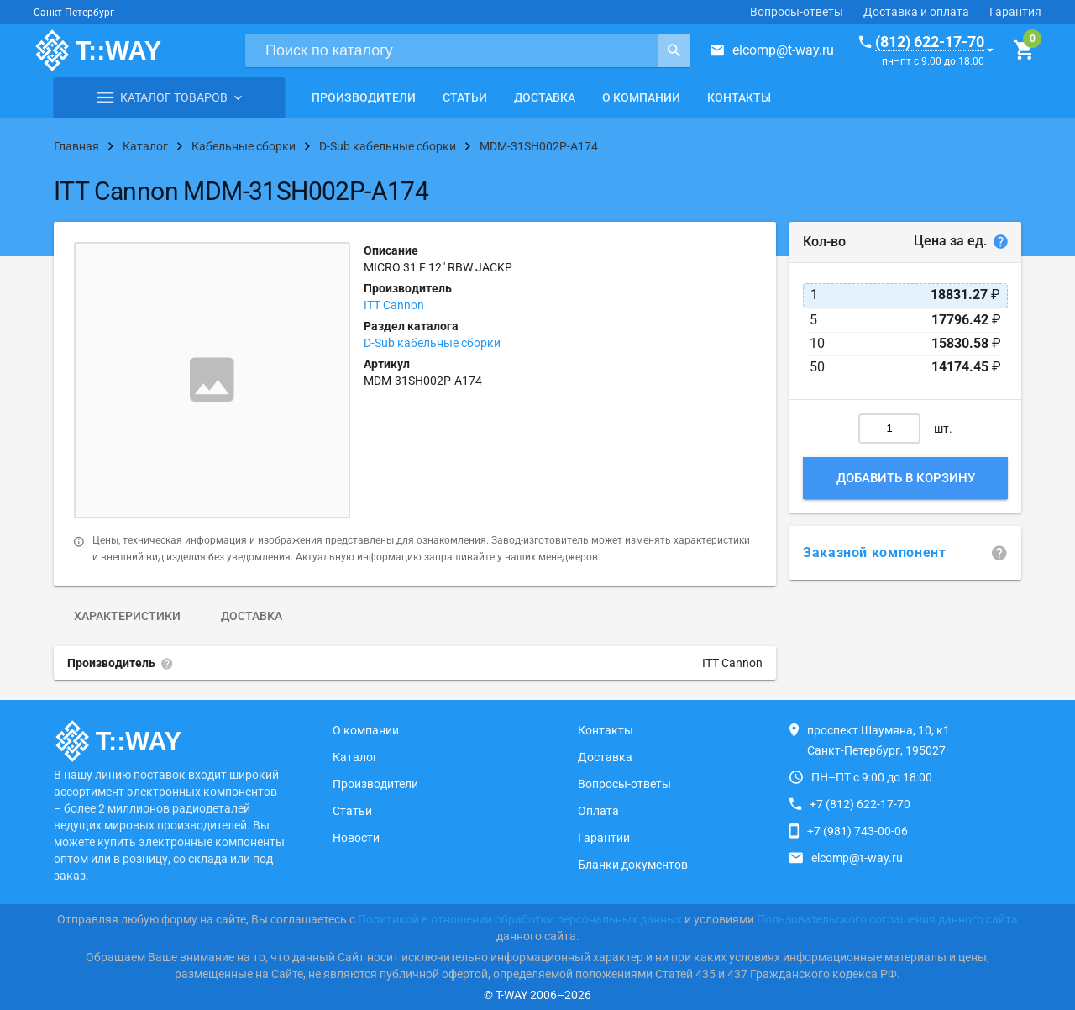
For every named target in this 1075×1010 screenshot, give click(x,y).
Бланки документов (633, 864)
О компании (641, 97)
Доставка (544, 97)
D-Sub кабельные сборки (432, 343)
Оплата (598, 811)
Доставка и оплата (916, 11)
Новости (356, 837)
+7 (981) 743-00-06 (857, 831)
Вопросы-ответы (796, 11)
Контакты (739, 97)
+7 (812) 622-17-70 (860, 804)
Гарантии (604, 837)
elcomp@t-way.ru (783, 50)
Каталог (355, 757)
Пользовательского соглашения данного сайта (887, 919)
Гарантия (1015, 11)
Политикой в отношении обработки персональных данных (520, 919)
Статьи (465, 97)
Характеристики (127, 616)
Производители (364, 97)
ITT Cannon (394, 305)
